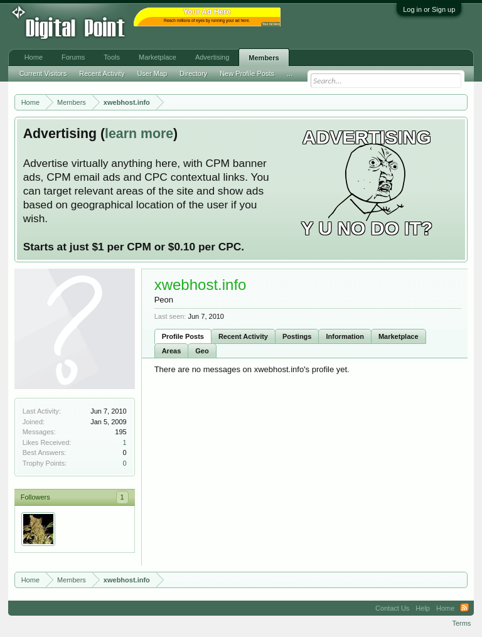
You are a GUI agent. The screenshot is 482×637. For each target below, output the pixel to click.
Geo (201, 351)
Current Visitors (43, 73)
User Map (152, 73)
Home (33, 57)
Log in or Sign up (429, 9)
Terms (461, 623)
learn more (139, 133)
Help (422, 608)
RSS (464, 608)
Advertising (212, 57)
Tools (112, 57)
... (289, 73)
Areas (171, 351)
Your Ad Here (271, 24)
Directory (193, 73)
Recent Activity (243, 336)
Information (345, 336)
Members (264, 58)
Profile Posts (183, 336)
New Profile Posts (247, 73)
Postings (296, 336)
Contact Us (392, 608)
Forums (73, 57)
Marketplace (398, 336)
